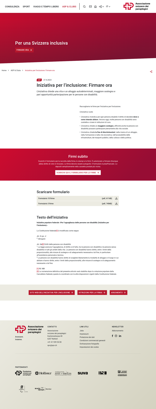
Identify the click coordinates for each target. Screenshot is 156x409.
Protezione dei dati (87, 337)
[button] (112, 336)
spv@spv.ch (52, 345)
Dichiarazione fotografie (89, 344)
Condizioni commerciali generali (92, 340)
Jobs (82, 331)
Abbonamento (117, 331)
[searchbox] (84, 7)
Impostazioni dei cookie (89, 347)
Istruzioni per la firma (90, 294)
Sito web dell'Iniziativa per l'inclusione (50, 294)
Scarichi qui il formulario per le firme (76, 174)
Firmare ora (23, 52)
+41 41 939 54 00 (54, 342)
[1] (57, 232)
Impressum (84, 334)
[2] (43, 246)
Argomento (117, 294)
